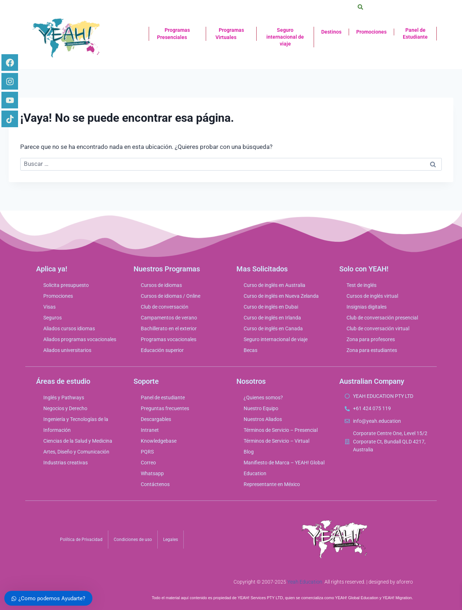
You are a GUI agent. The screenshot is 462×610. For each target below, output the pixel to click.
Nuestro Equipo (261, 408)
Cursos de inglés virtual (372, 296)
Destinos (331, 32)
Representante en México (272, 484)
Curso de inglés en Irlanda (272, 318)
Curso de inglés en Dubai (271, 307)
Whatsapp (152, 473)
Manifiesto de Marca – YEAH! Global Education (284, 468)
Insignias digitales (366, 307)
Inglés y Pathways (63, 397)
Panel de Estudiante (415, 33)
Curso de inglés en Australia (274, 285)
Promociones (371, 32)
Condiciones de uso (133, 539)
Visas (49, 307)
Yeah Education (304, 582)
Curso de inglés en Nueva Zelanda (281, 296)
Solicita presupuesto (66, 285)
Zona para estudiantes (371, 350)
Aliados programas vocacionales (79, 339)
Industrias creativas (65, 462)
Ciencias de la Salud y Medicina (77, 441)
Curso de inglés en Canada (273, 328)
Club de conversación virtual (377, 328)
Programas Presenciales (177, 34)
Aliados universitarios (67, 350)
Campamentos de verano (169, 318)
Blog (249, 452)
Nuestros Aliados (263, 419)
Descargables (156, 419)
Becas (250, 350)
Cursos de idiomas (161, 285)
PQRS (147, 452)
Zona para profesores (370, 339)
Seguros (52, 318)
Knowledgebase (158, 441)
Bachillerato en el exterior (169, 328)
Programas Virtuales (231, 34)
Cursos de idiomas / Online (170, 296)
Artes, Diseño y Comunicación (76, 452)
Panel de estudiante (163, 397)
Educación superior (162, 350)
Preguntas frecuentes (165, 408)
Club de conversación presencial (382, 318)
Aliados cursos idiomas (69, 328)
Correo (148, 462)
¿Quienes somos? (263, 397)
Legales (170, 539)
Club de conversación (164, 307)
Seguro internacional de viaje (285, 37)
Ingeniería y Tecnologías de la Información (75, 424)
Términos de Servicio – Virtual (276, 441)
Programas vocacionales (168, 339)
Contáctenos (155, 484)
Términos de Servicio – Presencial (281, 430)
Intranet (150, 430)
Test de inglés (361, 285)
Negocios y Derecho (65, 408)
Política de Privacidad (81, 539)
